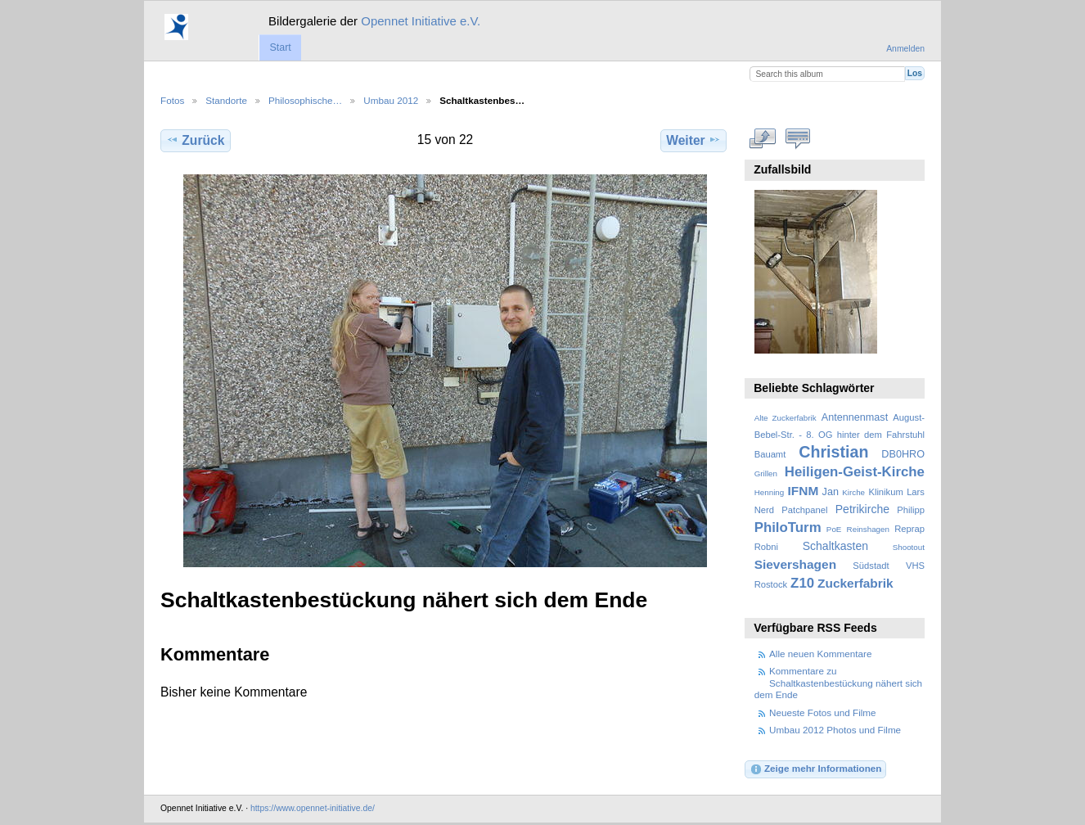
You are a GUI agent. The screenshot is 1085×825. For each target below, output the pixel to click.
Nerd (764, 510)
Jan (830, 492)
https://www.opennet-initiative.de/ (312, 808)
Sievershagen (795, 564)
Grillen (765, 473)
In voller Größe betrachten (763, 138)
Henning (769, 492)
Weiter (693, 140)
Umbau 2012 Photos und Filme (835, 729)
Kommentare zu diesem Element (798, 138)
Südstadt (871, 565)
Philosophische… (305, 100)
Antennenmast (855, 417)
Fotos (172, 100)
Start (279, 47)
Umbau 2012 (390, 100)
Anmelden (905, 48)
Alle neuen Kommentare (820, 653)
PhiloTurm (788, 527)
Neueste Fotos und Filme (822, 712)
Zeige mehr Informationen (816, 769)
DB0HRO (903, 454)
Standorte (226, 100)
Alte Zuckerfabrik (785, 417)
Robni (766, 547)
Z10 (802, 583)
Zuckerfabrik (855, 583)
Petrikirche (862, 509)
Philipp (911, 510)
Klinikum (885, 492)
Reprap (909, 529)
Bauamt (770, 454)
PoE (834, 529)
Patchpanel (804, 510)
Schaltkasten (835, 545)
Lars (916, 492)
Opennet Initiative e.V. (420, 21)
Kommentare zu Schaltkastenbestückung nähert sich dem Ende (838, 682)
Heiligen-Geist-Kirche (855, 472)
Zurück (195, 140)
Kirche (853, 492)
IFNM (803, 491)
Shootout (909, 547)
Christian (833, 452)
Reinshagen (868, 529)
